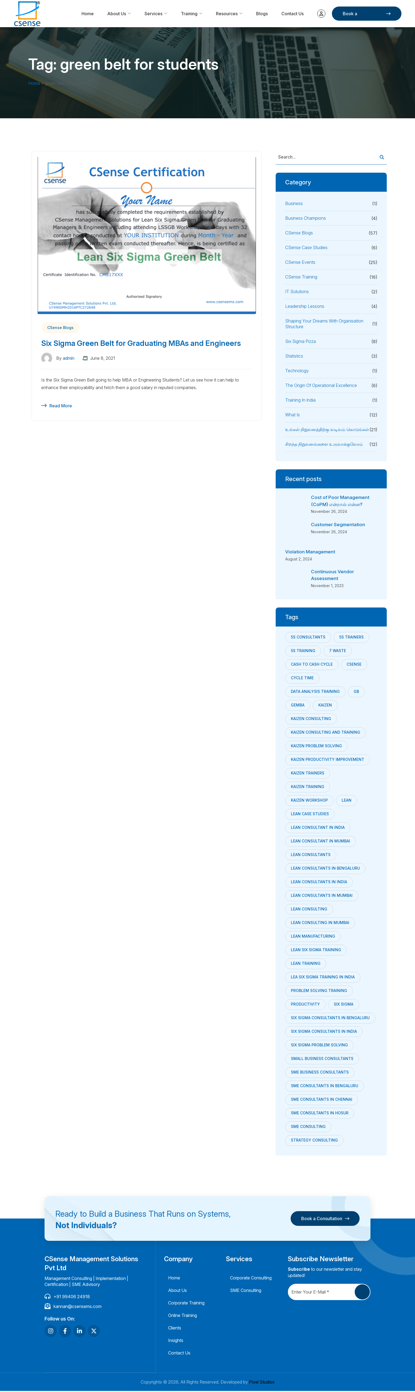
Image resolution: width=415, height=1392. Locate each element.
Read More (60, 417)
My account (321, 14)
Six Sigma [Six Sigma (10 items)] (343, 1005)
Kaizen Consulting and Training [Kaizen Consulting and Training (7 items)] (325, 733)
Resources (227, 13)
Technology (297, 370)
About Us (116, 13)
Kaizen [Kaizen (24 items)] (325, 705)
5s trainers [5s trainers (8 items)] (351, 637)
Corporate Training (186, 1304)
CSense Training (301, 277)
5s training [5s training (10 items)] (303, 651)
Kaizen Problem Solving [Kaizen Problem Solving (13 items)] (316, 746)
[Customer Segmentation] (296, 532)
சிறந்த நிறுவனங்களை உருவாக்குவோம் (324, 444)
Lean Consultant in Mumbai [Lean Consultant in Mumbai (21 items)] (320, 841)
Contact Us (292, 13)
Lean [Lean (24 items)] (346, 801)
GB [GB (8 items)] (356, 692)
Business (294, 203)
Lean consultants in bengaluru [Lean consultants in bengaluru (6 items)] (325, 869)
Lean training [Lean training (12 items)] (305, 964)
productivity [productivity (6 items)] (305, 1005)
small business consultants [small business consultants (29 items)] (322, 1059)
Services (153, 13)
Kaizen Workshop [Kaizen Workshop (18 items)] (309, 801)
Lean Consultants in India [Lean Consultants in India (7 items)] (319, 882)
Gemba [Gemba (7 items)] (297, 705)
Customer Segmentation (339, 525)
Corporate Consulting (251, 1279)
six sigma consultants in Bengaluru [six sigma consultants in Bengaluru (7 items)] (330, 1018)
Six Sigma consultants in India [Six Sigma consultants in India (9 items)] (324, 1032)
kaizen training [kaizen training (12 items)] (307, 787)
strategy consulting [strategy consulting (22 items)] (314, 1141)
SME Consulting (245, 1291)
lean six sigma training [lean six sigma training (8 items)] (316, 950)
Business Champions (305, 218)
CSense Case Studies (306, 247)
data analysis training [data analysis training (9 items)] (315, 692)
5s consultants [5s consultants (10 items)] (308, 637)
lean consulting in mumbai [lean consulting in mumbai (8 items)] (320, 923)
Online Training (182, 1316)
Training (189, 13)
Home (87, 13)
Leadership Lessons (304, 306)
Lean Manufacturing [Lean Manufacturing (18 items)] (313, 937)
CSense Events (300, 262)
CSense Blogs (60, 327)
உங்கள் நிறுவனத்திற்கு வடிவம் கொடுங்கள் (327, 429)
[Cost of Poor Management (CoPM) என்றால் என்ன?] (296, 505)
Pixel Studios (262, 1383)
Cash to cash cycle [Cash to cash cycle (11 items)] (312, 665)
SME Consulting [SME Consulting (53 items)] (308, 1127)
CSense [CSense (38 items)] (354, 665)
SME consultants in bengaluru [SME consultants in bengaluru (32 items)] (324, 1086)
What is (292, 414)
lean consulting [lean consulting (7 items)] (309, 909)
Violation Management (311, 552)
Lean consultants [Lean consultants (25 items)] (311, 855)
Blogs (262, 13)
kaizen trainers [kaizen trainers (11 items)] (307, 773)
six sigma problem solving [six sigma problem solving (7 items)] (319, 1045)
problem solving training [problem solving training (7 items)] (319, 991)
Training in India (300, 400)
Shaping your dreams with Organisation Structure (324, 323)
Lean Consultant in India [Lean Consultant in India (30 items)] (318, 828)
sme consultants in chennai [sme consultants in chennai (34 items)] (321, 1100)
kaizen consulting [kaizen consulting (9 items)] (311, 719)
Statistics (294, 356)
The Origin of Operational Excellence (321, 385)
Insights (175, 1341)
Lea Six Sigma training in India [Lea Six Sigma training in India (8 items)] (323, 977)
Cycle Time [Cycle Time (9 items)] (302, 678)
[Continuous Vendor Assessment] (296, 579)
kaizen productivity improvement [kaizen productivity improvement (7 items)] (327, 760)
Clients (174, 1329)
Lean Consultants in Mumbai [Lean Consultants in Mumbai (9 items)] (322, 896)
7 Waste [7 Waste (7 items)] (337, 651)
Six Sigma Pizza (300, 341)
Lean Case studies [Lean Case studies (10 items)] (310, 814)
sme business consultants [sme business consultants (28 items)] (320, 1073)
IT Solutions (297, 291)
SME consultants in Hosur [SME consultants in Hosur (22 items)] (319, 1113)
